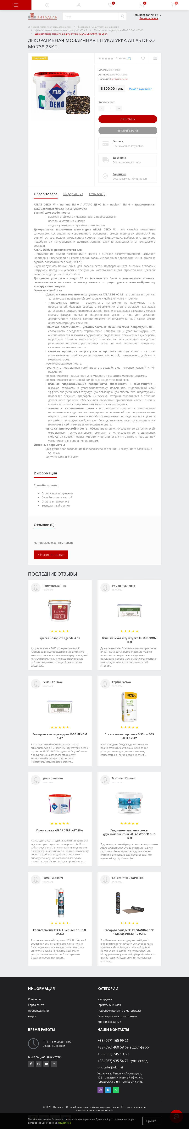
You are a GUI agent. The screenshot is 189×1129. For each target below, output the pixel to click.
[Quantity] (110, 108)
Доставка (119, 157)
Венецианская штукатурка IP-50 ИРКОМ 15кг (129, 640)
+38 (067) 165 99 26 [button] (113, 1040)
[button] (78, 5)
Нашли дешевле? (140, 88)
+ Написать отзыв (51, 555)
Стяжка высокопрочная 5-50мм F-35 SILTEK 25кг (129, 736)
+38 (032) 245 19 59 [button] (113, 1054)
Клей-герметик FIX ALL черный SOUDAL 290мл (60, 932)
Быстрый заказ (127, 130)
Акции (32, 1016)
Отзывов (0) (97, 194)
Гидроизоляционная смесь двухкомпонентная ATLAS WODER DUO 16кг (129, 834)
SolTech (109, 1110)
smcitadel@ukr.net (110, 1067)
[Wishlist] (143, 58)
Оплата (118, 141)
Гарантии (119, 174)
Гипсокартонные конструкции (117, 1016)
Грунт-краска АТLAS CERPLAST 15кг (59, 830)
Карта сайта (36, 1005)
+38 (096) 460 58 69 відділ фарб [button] (123, 1047)
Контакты (34, 999)
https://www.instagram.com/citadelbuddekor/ (54, 1063)
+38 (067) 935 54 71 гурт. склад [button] (122, 1061)
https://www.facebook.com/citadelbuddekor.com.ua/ (31, 1063)
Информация (73, 194)
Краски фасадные (109, 1022)
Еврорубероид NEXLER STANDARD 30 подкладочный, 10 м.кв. (129, 932)
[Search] (122, 16)
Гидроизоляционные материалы (119, 1010)
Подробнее (64, 1122)
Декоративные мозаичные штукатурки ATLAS (61, 30)
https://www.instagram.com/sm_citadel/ (38, 1063)
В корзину (127, 119)
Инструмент (105, 999)
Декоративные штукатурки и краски (98, 26)
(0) (129, 58)
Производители (38, 1010)
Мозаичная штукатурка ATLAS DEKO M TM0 (118, 30)
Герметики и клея (109, 1005)
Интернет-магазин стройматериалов (49, 26)
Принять (151, 1121)
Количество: (106, 102)
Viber (100, 1090)
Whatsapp (116, 1090)
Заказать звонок (149, 18)
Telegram (108, 1090)
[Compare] (155, 58)
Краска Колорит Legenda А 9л (60, 638)
